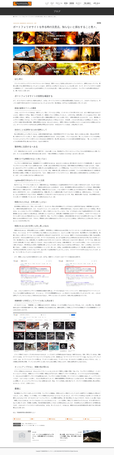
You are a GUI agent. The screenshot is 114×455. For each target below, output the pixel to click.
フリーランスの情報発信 (39, 425)
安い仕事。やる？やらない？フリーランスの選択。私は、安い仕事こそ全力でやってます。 (70, 436)
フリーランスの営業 (27, 425)
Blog (99, 23)
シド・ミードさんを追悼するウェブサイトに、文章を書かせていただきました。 (43, 436)
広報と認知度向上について (30, 423)
